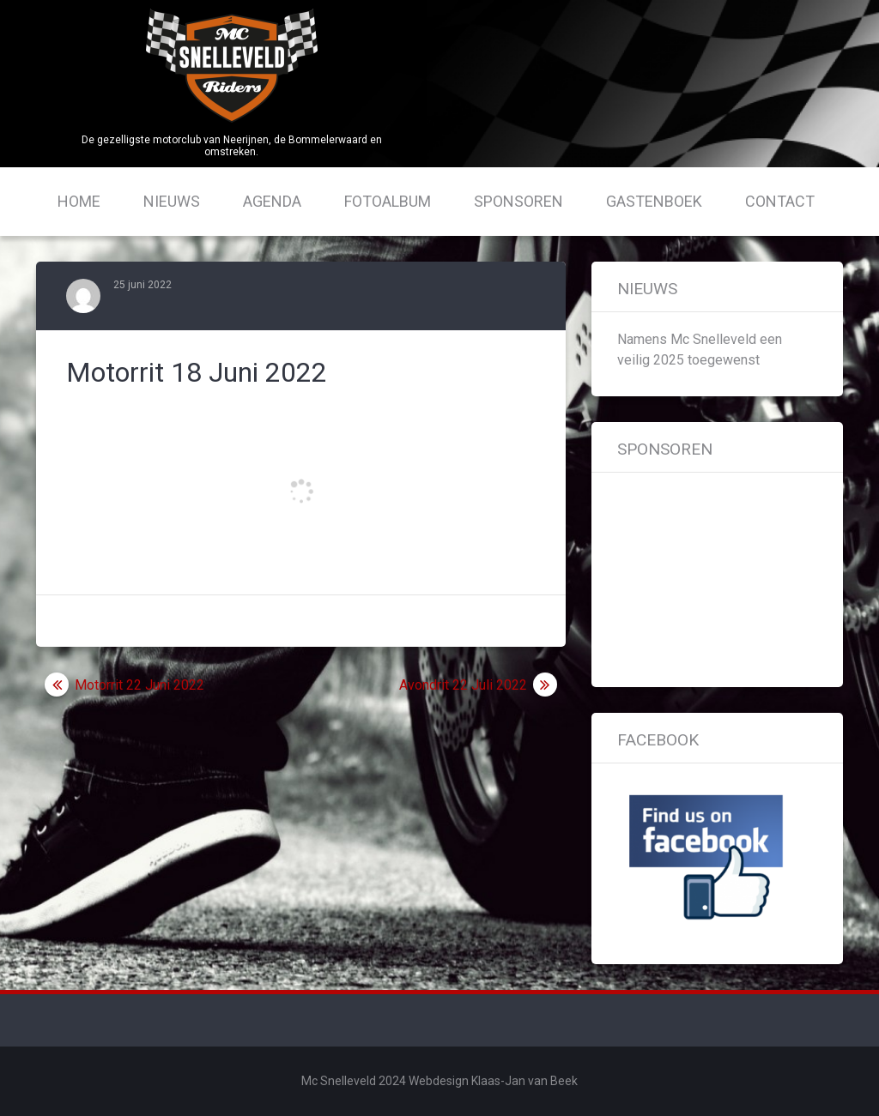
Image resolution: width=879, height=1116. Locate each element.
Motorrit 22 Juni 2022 (139, 685)
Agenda (272, 201)
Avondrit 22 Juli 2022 (463, 685)
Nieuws (171, 201)
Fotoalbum (387, 201)
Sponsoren (518, 201)
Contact (780, 201)
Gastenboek (654, 201)
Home (79, 201)
